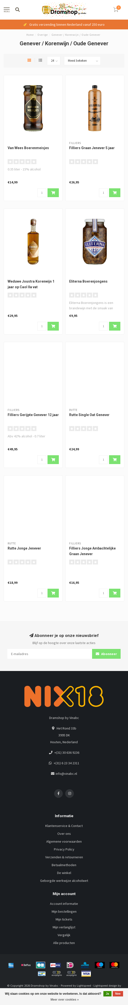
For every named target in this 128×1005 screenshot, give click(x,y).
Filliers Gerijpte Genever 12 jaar (33, 415)
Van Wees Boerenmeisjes (28, 148)
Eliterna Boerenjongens (88, 281)
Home (30, 34)
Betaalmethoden (64, 865)
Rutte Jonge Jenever (24, 548)
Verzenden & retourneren (64, 857)
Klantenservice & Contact (64, 826)
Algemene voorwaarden (64, 841)
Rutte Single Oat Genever (89, 415)
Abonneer (106, 654)
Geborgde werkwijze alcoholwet (64, 880)
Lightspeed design (105, 985)
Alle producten (64, 943)
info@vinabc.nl (66, 773)
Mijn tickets (64, 919)
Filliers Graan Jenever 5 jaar (92, 148)
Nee (118, 993)
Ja (107, 993)
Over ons (64, 833)
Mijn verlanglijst (64, 927)
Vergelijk (64, 935)
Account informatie (64, 903)
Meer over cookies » (64, 999)
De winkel (64, 873)
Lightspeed (84, 985)
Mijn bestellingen (64, 911)
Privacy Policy (64, 849)
